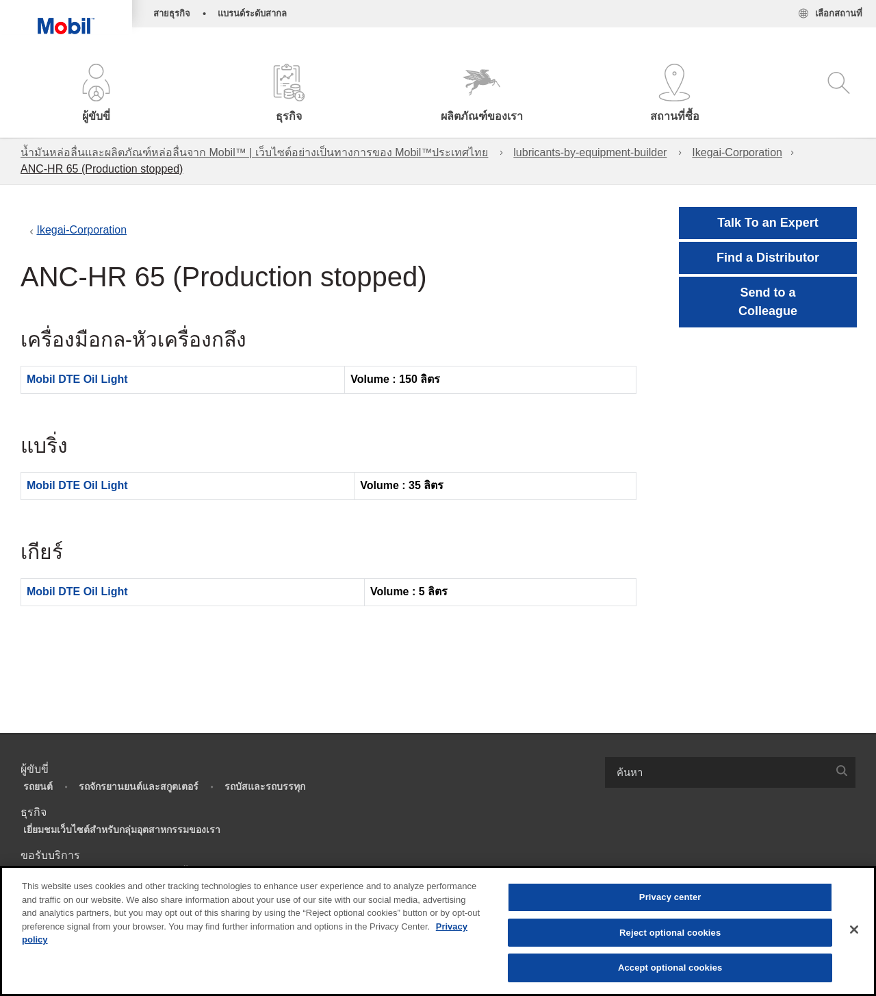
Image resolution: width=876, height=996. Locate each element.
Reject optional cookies (670, 932)
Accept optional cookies (670, 967)
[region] (438, 931)
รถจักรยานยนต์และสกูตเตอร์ (138, 786)
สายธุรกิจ (171, 13)
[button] (96, 94)
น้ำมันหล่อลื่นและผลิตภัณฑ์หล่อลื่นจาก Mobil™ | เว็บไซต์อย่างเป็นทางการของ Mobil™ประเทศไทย (254, 152)
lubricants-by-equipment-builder (590, 152)
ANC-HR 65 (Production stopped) (102, 169)
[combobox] (730, 772)
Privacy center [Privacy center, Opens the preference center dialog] (670, 897)
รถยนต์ (38, 786)
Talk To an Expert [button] (767, 222)
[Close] (854, 929)
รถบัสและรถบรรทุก (264, 786)
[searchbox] (716, 772)
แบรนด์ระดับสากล (252, 13)
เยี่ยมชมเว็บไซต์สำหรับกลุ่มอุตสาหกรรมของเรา (121, 829)
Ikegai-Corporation (737, 152)
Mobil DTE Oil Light (77, 379)
